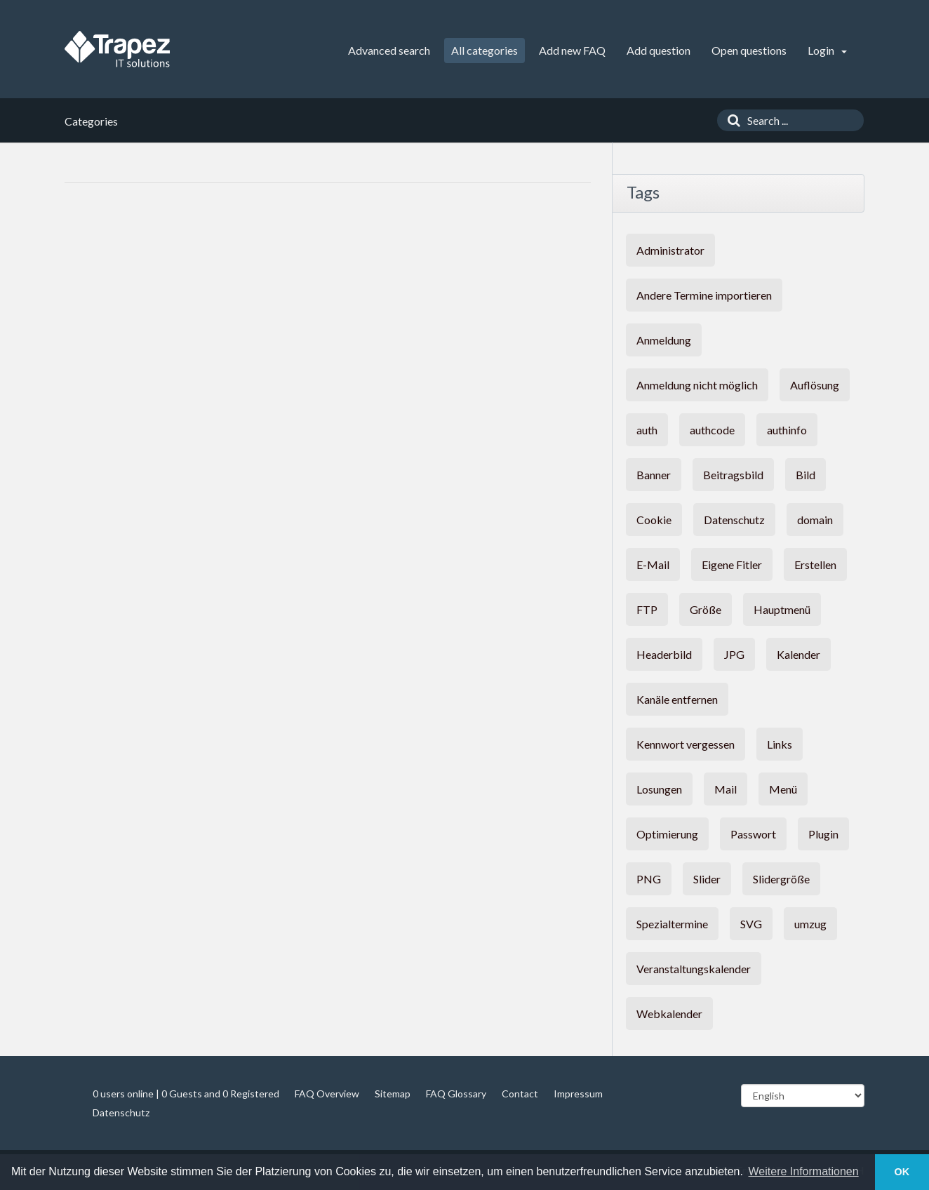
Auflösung (814, 385)
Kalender (798, 654)
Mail (725, 789)
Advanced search (389, 50)
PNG (648, 878)
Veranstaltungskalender (693, 968)
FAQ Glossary (456, 1093)
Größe (705, 609)
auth (646, 429)
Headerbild (664, 654)
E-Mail (652, 564)
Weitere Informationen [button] (804, 1171)
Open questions (749, 50)
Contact (520, 1093)
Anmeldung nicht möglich (697, 385)
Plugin (823, 834)
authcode (712, 429)
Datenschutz (734, 519)
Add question (658, 50)
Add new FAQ (572, 50)
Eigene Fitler (732, 564)
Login (827, 50)
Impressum (578, 1093)
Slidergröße (781, 878)
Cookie (653, 519)
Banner (653, 474)
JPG (734, 654)
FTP (646, 609)
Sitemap (392, 1093)
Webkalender (669, 1013)
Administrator (670, 250)
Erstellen (815, 564)
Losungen (659, 789)
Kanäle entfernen (677, 699)
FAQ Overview (327, 1093)
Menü (783, 789)
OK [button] (902, 1171)
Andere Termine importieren (704, 295)
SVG (751, 923)
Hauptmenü (782, 609)
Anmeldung (663, 340)
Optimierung (667, 834)
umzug (810, 923)
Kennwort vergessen (685, 744)
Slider (707, 878)
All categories (484, 50)
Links (779, 744)
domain (815, 519)
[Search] (730, 120)
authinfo (787, 429)
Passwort (753, 834)
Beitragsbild (733, 474)
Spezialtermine (672, 923)
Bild (805, 474)
